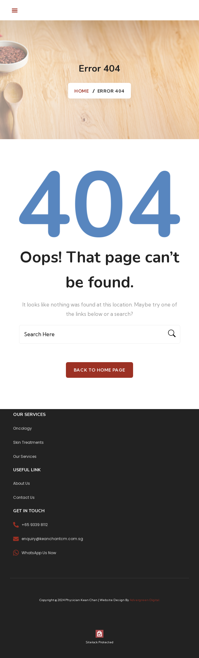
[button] (14, 10)
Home (81, 91)
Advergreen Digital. (145, 600)
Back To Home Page (99, 370)
